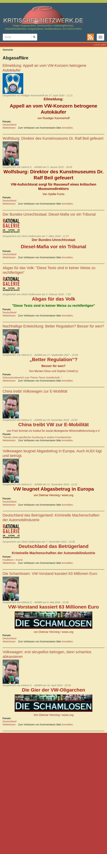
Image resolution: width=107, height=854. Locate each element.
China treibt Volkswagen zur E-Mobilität (35, 391)
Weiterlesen (9, 127)
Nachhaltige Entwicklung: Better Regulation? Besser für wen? (53, 326)
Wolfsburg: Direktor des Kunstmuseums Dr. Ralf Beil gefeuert (53, 138)
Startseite (8, 49)
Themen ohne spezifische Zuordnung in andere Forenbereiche (37, 437)
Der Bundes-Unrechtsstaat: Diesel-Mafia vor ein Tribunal (49, 214)
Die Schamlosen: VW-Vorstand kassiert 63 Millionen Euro (50, 573)
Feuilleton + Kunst (13, 559)
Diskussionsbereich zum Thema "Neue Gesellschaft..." (32, 377)
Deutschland (9, 124)
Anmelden (67, 127)
